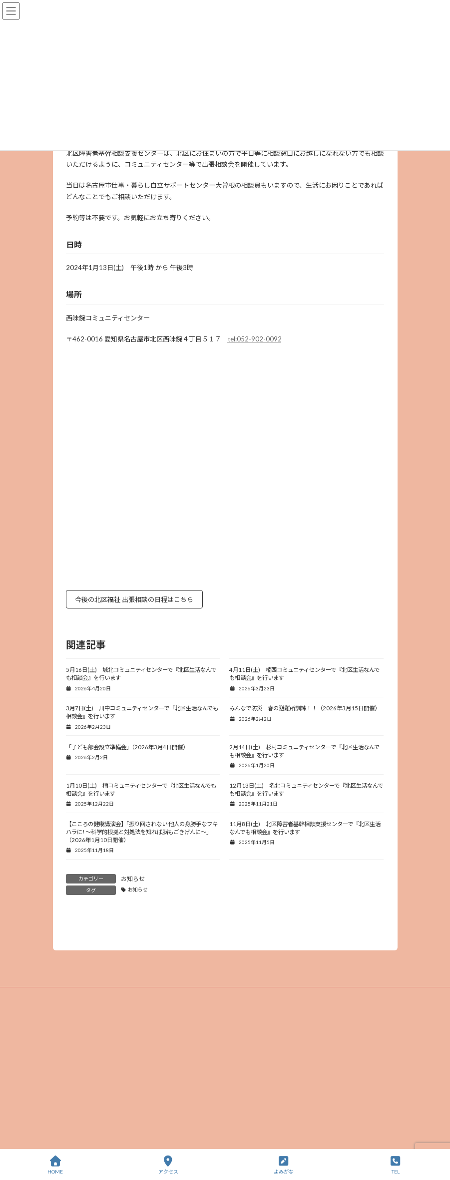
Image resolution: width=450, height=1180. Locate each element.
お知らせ (133, 879)
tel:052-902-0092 (255, 339)
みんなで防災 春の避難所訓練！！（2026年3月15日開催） (304, 708)
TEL (396, 1165)
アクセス (168, 1165)
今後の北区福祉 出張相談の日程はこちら (134, 599)
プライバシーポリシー (225, 1065)
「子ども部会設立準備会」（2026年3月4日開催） (127, 747)
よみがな (284, 1165)
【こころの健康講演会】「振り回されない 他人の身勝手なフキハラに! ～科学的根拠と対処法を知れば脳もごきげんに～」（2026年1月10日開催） (142, 832)
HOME (55, 1165)
